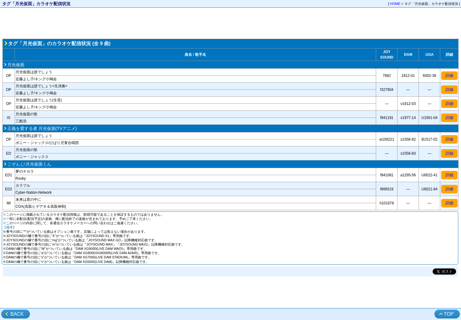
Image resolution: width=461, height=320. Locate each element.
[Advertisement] (230, 23)
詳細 (449, 75)
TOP (449, 314)
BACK (17, 314)
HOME (395, 3)
